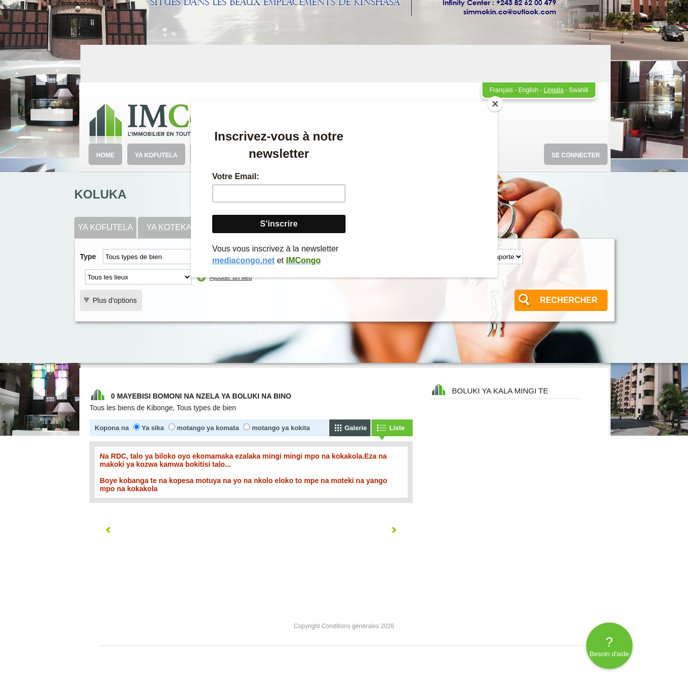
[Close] (495, 103)
